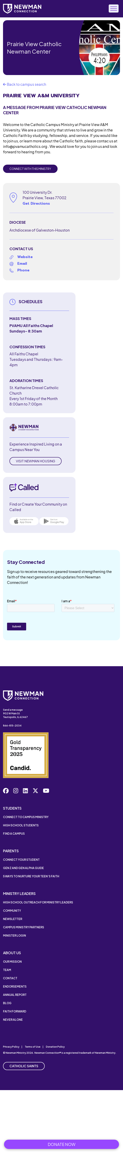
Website (25, 257)
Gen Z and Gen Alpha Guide (23, 868)
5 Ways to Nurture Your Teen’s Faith (31, 876)
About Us (12, 952)
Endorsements (15, 986)
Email (22, 263)
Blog (7, 1003)
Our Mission (12, 961)
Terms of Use (32, 1046)
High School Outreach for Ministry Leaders (38, 902)
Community (12, 910)
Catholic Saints (23, 1066)
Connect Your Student (21, 859)
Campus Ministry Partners (23, 927)
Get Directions (36, 203)
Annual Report (15, 994)
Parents (11, 850)
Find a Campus (14, 833)
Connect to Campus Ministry (26, 817)
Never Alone (13, 1019)
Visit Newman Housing (35, 461)
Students (12, 808)
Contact (10, 978)
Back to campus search (24, 84)
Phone (23, 270)
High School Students (21, 825)
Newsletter (12, 919)
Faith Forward (14, 1011)
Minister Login (14, 935)
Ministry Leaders (19, 893)
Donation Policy (55, 1046)
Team (7, 970)
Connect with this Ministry (30, 168)
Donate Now (61, 1144)
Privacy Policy (11, 1046)
